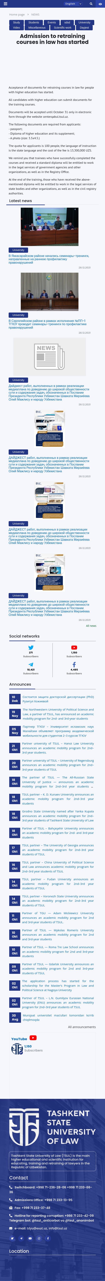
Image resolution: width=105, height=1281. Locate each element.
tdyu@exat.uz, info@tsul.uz (47, 1228)
